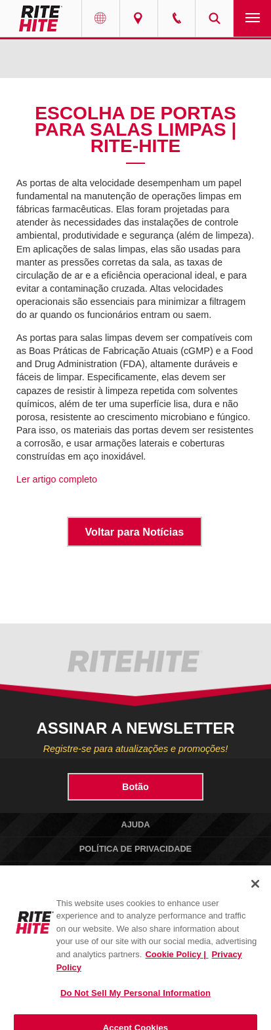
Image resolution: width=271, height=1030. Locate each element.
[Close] (255, 894)
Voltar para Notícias (134, 532)
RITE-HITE (40, 18)
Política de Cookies (135, 872)
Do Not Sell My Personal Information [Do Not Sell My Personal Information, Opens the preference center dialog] (135, 1003)
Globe (100, 18)
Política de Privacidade (135, 849)
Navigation (252, 18)
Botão (135, 787)
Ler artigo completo (56, 479)
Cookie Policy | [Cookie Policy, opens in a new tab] (176, 965)
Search (214, 18)
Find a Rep (138, 18)
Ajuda (135, 824)
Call (177, 18)
